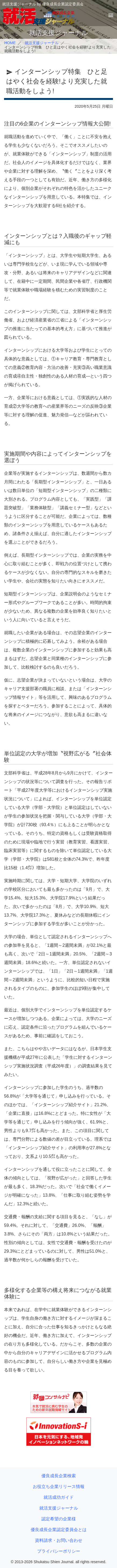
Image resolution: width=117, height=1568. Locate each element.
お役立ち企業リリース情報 (58, 1486)
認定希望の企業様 (58, 1519)
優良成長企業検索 (58, 1475)
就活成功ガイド (59, 1497)
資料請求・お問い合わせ (58, 1540)
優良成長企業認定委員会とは (59, 1529)
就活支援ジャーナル (42, 43)
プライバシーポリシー (58, 1551)
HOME (10, 43)
